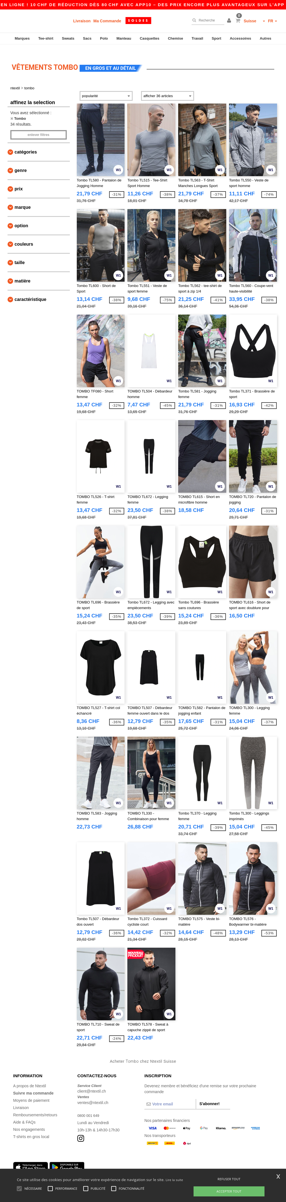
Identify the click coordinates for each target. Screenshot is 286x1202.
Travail (197, 38)
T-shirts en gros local (31, 1128)
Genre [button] (21, 162)
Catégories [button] (26, 144)
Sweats (68, 38)
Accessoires (240, 38)
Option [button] (21, 217)
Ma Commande (107, 21)
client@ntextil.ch (91, 1083)
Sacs (87, 38)
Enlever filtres (38, 127)
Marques (22, 38)
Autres (265, 38)
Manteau (123, 38)
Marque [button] (23, 199)
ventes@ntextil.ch (92, 1094)
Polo (104, 38)
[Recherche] (206, 20)
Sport (216, 38)
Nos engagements (29, 1121)
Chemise (175, 38)
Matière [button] (22, 272)
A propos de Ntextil (29, 1078)
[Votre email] (170, 1096)
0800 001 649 (89, 1107)
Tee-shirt (45, 38)
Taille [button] (20, 254)
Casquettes (149, 38)
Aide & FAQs (24, 1114)
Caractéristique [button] (30, 291)
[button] (230, 21)
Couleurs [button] (24, 236)
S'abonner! (209, 1095)
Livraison (81, 21)
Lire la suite (174, 1180)
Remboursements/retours (35, 1107)
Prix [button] (19, 180)
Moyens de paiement (31, 1092)
